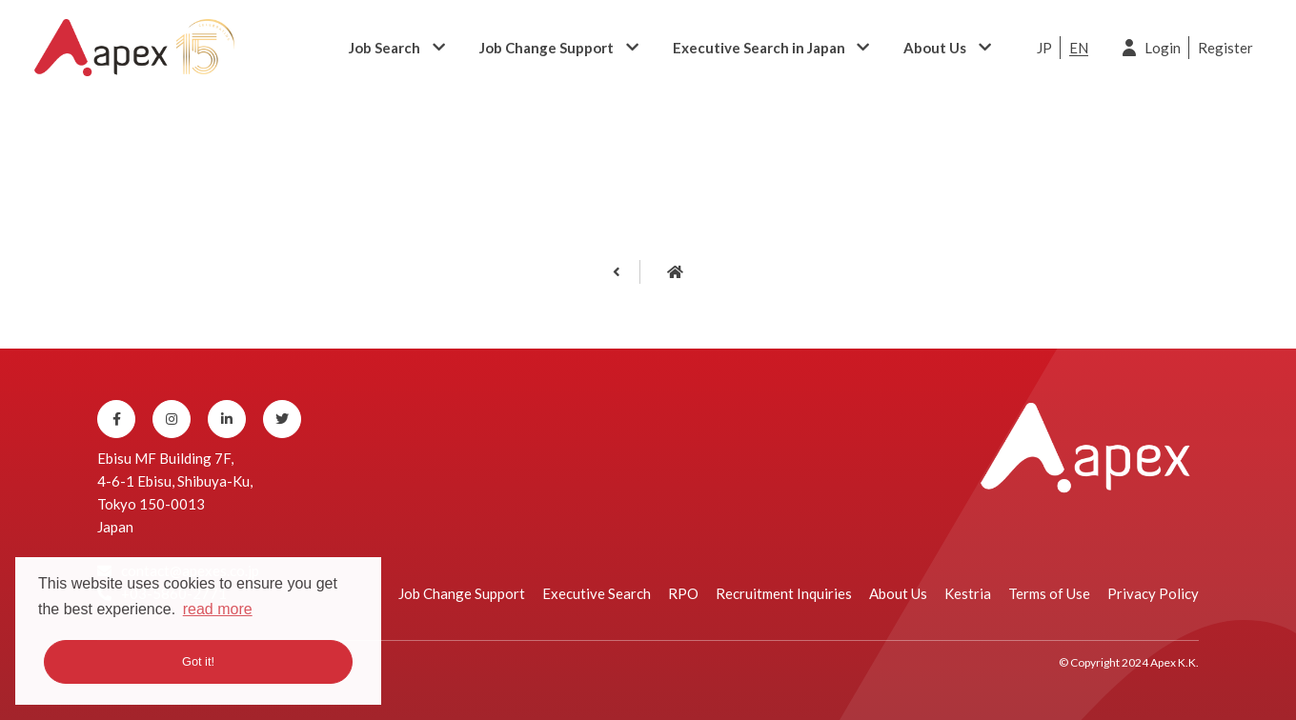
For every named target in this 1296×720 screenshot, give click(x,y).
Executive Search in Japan (759, 47)
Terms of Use (1049, 593)
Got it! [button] (198, 661)
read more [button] (218, 609)
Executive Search (596, 593)
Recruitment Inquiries (784, 593)
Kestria (967, 593)
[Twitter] (282, 419)
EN (1078, 47)
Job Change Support (546, 47)
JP (1044, 47)
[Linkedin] (227, 419)
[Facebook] (116, 419)
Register (1225, 47)
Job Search (384, 47)
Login (1162, 47)
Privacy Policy (1153, 593)
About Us (934, 47)
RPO (683, 593)
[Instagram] (171, 419)
